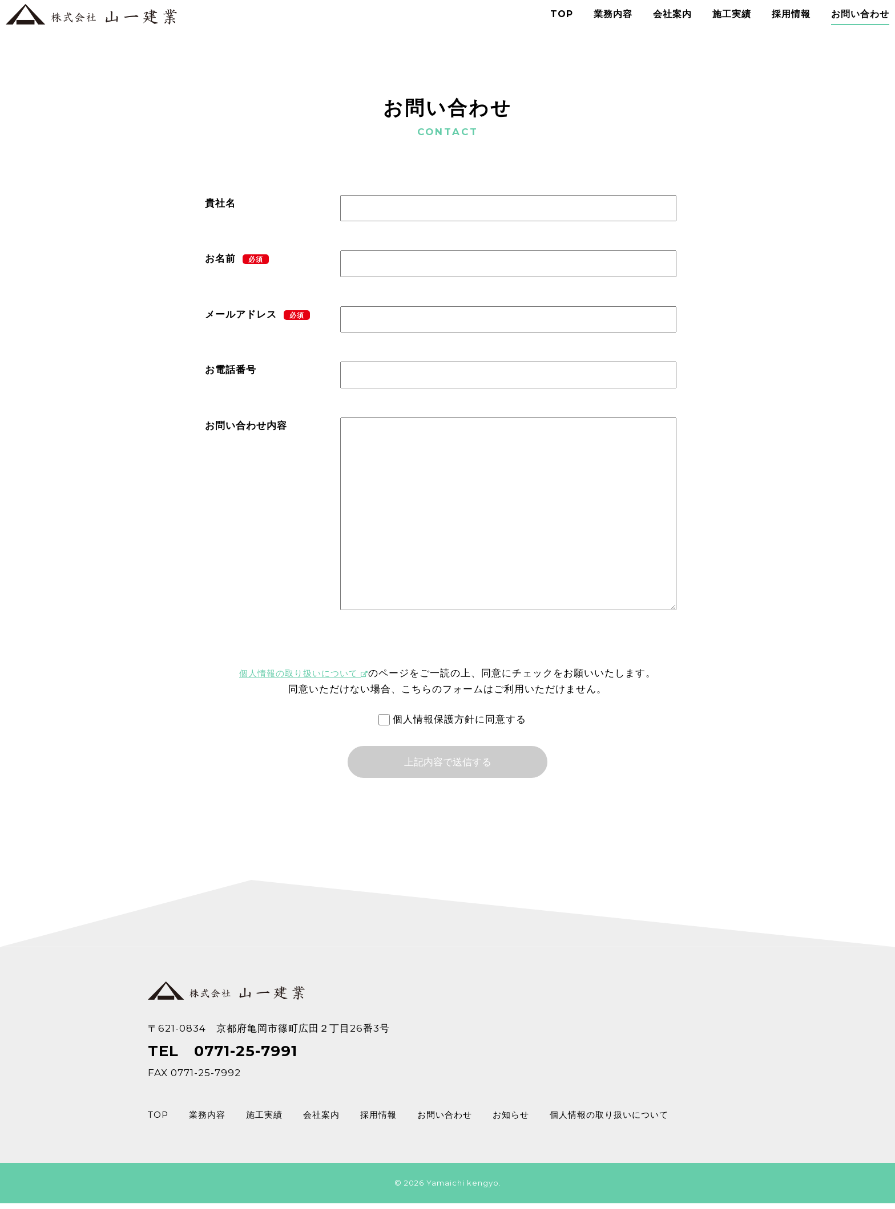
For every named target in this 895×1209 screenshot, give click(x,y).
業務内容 (598, 28)
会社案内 (657, 28)
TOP (546, 28)
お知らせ (541, 1123)
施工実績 (717, 28)
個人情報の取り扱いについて (304, 673)
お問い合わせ (845, 28)
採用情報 (776, 28)
